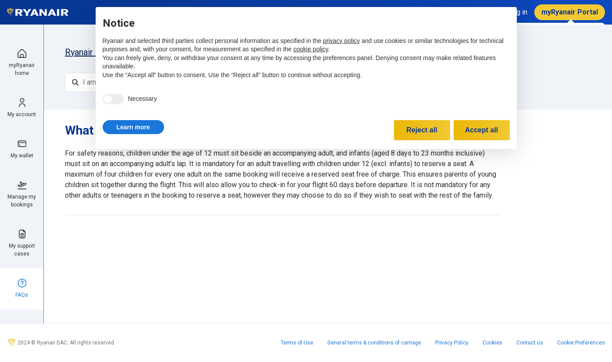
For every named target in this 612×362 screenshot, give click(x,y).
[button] (133, 127)
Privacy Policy (452, 343)
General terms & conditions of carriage (374, 343)
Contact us (529, 343)
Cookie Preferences (581, 343)
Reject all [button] (421, 130)
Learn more (133, 127)
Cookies (492, 343)
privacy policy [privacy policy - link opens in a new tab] (341, 40)
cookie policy (310, 49)
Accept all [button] (481, 130)
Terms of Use (297, 343)
